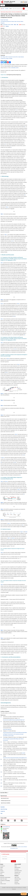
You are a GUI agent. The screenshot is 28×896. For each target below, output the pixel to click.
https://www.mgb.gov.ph (7, 729)
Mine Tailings (3, 56)
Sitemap (1, 870)
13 (14, 316)
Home (3, 8)
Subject (1, 867)
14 (24, 334)
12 (15, 348)
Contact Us (3, 811)
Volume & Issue (3, 883)
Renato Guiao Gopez (4, 19)
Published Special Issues (5, 800)
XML (17, 24)
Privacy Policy (17, 883)
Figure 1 (2, 303)
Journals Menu (4, 792)
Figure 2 (3, 457)
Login (2, 5)
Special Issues (17, 873)
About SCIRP (18, 864)
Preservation (17, 880)
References (3, 715)
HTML (15, 24)
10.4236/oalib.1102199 (6, 24)
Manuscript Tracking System (5, 877)
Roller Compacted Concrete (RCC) (12, 56)
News (1, 873)
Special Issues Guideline (5, 802)
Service (2, 875)
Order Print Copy (4, 809)
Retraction (16, 882)
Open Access (17, 877)
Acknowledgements (6, 702)
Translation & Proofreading (5, 880)
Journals (6, 8)
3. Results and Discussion (7, 254)
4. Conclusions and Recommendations (10, 657)
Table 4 (2, 342)
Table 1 (7, 207)
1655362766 (5, 830)
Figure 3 (6, 481)
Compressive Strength (5, 58)
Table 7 (9, 538)
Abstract (2, 28)
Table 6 (2, 481)
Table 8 (13, 538)
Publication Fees (18, 872)
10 (24, 194)
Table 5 (8, 358)
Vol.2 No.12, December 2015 (17, 11)
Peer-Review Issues (18, 870)
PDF (12, 24)
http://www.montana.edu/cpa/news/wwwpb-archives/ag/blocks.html (15, 757)
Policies (16, 875)
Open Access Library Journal (6, 11)
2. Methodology (5, 176)
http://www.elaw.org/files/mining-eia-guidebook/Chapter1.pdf (13, 719)
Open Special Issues (5, 798)
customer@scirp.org (6, 826)
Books (1, 869)
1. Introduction (4, 77)
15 (1, 786)
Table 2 (2, 262)
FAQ (1, 813)
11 (13, 316)
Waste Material (21, 56)
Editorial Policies (17, 867)
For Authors (17, 869)
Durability (10, 58)
